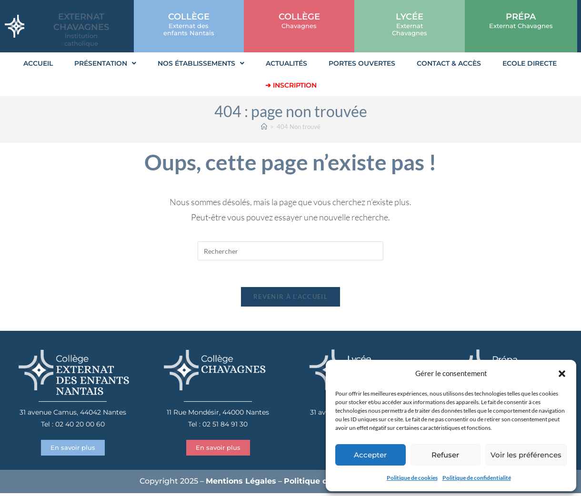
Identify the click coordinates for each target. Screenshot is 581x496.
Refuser (445, 454)
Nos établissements (201, 63)
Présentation (105, 63)
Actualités (286, 63)
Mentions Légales (241, 483)
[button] (562, 373)
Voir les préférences (526, 454)
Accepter (370, 454)
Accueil (38, 63)
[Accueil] (264, 126)
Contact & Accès (449, 63)
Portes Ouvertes (362, 63)
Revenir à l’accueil (290, 299)
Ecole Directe (529, 63)
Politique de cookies (412, 477)
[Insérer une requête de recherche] (290, 250)
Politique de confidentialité (476, 477)
